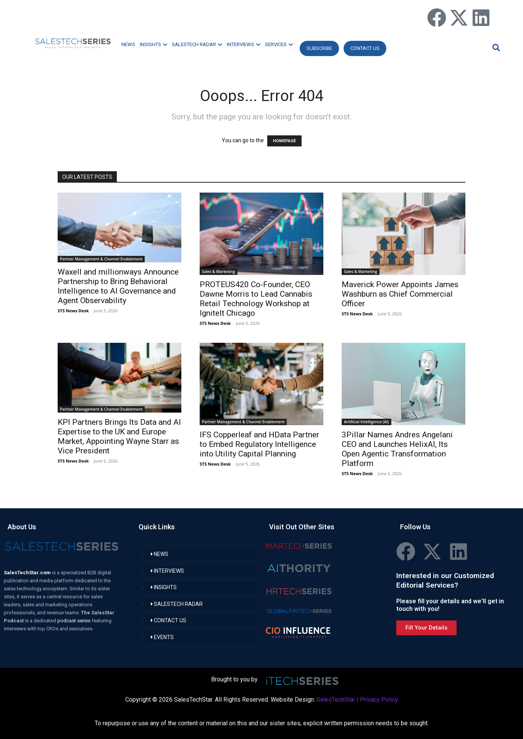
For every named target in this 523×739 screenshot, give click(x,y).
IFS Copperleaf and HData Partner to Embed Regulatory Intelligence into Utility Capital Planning (259, 444)
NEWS (128, 44)
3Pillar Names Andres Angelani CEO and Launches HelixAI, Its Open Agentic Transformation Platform (397, 449)
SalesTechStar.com (28, 572)
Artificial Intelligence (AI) (366, 421)
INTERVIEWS (243, 44)
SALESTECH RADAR (197, 44)
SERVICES (279, 44)
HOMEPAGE (284, 140)
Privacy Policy (379, 699)
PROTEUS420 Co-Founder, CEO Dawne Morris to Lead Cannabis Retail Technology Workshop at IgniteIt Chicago (256, 299)
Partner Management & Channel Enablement (101, 259)
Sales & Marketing (218, 271)
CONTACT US (364, 48)
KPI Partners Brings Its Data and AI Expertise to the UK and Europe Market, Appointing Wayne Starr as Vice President (119, 436)
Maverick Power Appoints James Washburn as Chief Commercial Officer (400, 294)
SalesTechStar (335, 699)
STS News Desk (73, 310)
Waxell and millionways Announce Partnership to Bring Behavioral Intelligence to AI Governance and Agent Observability (118, 286)
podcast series (74, 620)
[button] (495, 47)
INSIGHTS (153, 44)
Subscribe (319, 48)
